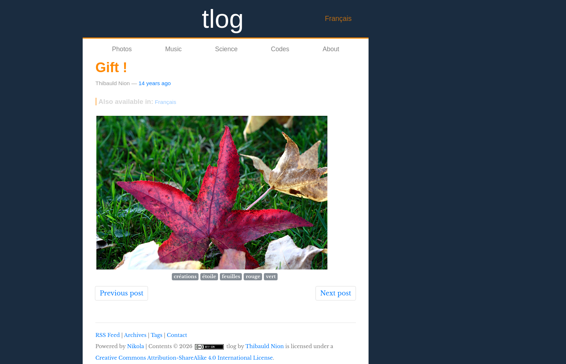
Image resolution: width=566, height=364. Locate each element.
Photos (122, 49)
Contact (177, 335)
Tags (156, 335)
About (331, 49)
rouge (253, 276)
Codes (280, 49)
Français (338, 18)
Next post (335, 293)
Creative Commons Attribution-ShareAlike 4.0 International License (184, 358)
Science (226, 49)
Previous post (121, 293)
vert (271, 276)
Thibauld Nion (264, 346)
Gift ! (111, 67)
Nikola (135, 346)
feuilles (231, 276)
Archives (135, 335)
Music (173, 49)
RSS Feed (107, 335)
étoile (209, 276)
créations (185, 276)
